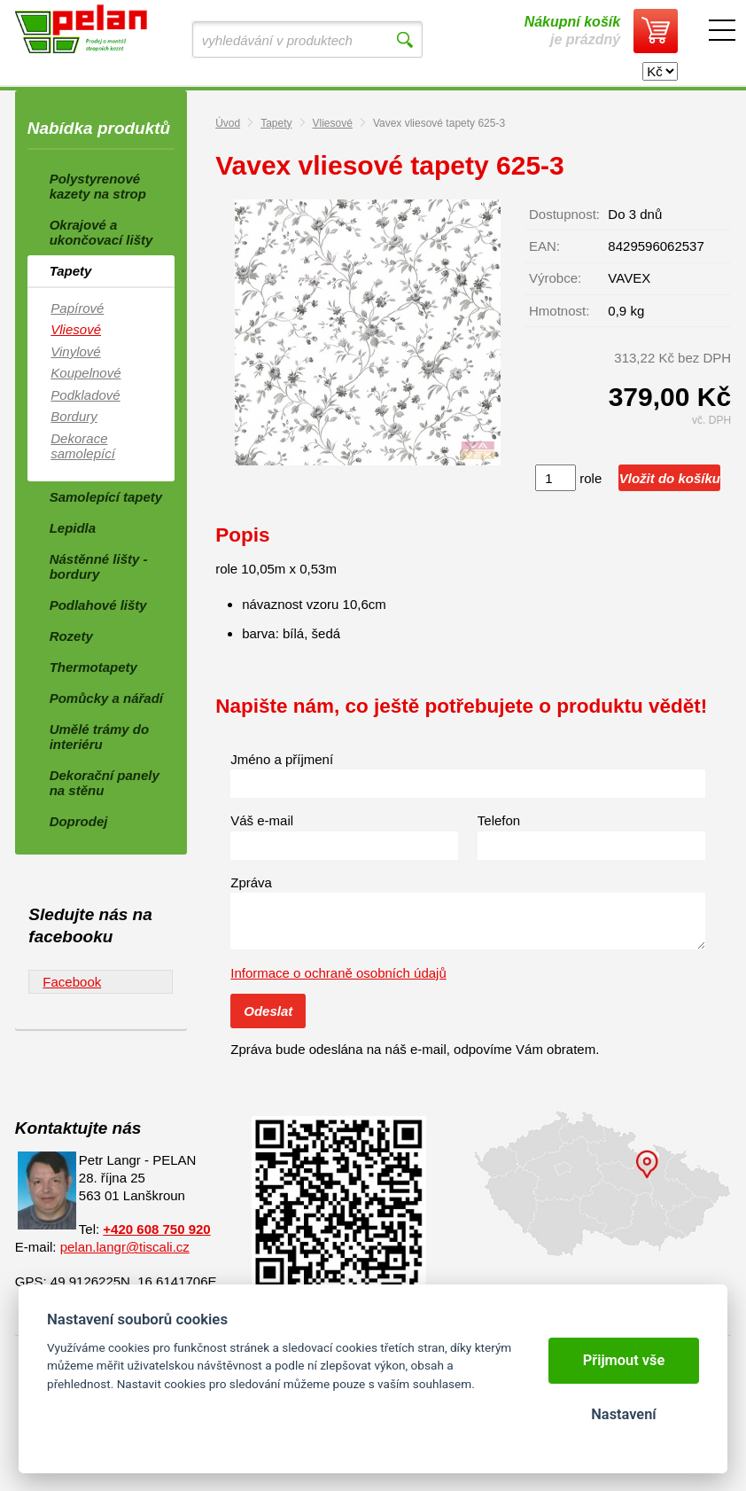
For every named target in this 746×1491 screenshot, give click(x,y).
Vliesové (333, 123)
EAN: (544, 246)
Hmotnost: (559, 310)
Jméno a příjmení (281, 759)
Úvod (227, 123)
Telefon (499, 820)
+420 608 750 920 (156, 1229)
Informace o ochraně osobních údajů (338, 972)
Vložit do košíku (669, 478)
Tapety (275, 123)
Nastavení (623, 1414)
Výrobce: (555, 277)
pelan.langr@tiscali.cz (125, 1246)
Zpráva (251, 882)
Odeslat (268, 1011)
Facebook (72, 981)
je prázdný (572, 30)
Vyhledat (404, 40)
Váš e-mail (261, 820)
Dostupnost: (564, 214)
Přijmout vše (624, 1360)
